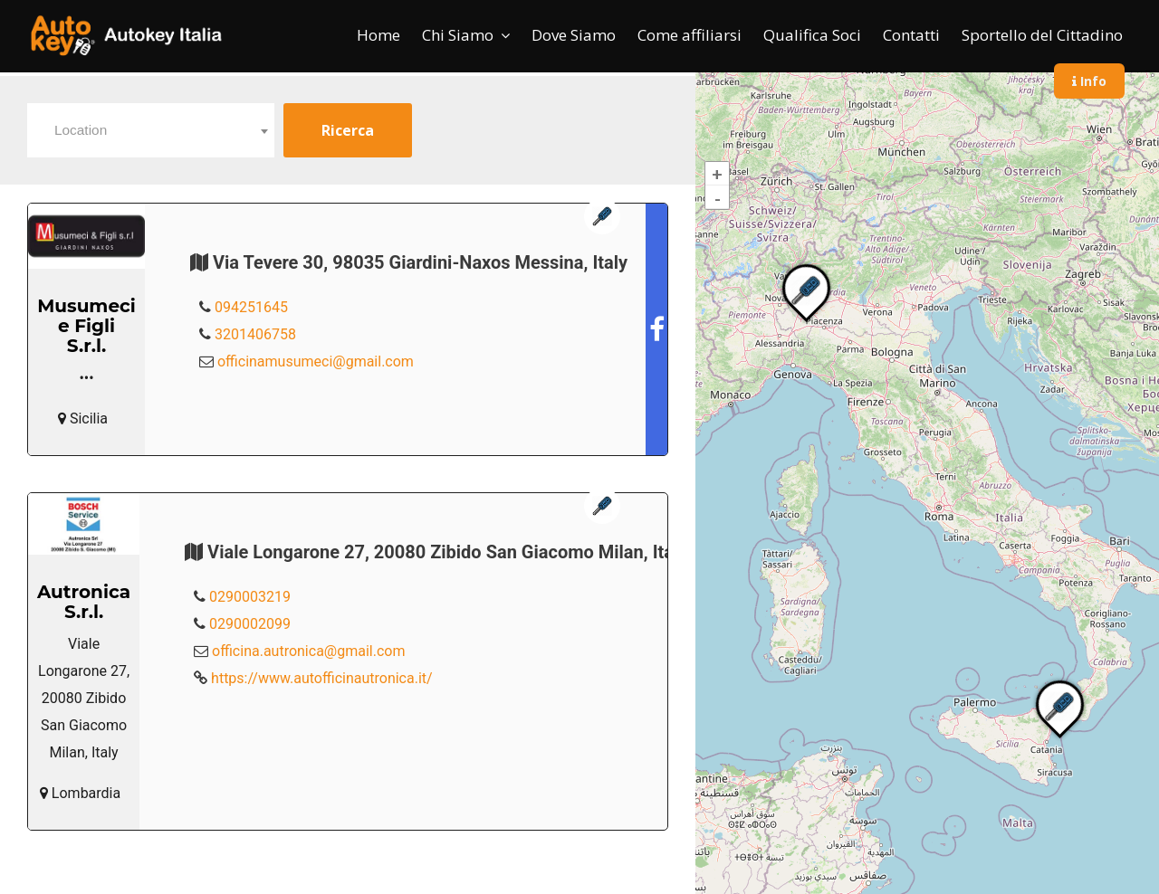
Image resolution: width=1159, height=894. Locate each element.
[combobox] (150, 130)
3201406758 (255, 334)
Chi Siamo (457, 34)
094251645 (251, 307)
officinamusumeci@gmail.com (315, 361)
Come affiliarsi (689, 34)
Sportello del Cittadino (1042, 34)
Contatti (911, 34)
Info (1089, 81)
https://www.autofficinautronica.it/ (322, 678)
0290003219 (250, 596)
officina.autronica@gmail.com (308, 651)
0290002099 (250, 623)
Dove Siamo (574, 34)
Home (378, 34)
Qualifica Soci (812, 34)
